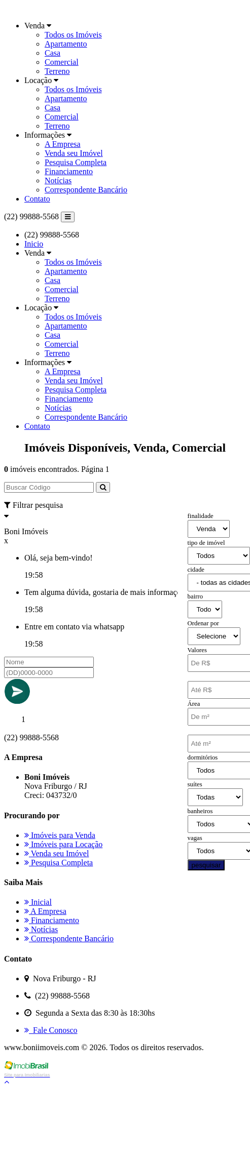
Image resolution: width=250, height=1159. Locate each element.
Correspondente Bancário (86, 189)
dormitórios (203, 757)
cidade (196, 569)
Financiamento (69, 171)
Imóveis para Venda (59, 835)
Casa (52, 53)
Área (194, 703)
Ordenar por (203, 623)
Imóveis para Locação (63, 844)
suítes (195, 784)
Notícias (58, 180)
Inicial (38, 902)
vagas (195, 838)
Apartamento (66, 43)
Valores (197, 650)
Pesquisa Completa (75, 162)
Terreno (57, 71)
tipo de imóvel (206, 542)
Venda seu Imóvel (74, 153)
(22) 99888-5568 (31, 216)
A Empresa (63, 144)
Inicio (33, 243)
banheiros (200, 811)
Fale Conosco (51, 1030)
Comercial (62, 62)
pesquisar (206, 865)
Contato (37, 198)
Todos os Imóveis (73, 34)
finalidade (200, 515)
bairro (195, 596)
